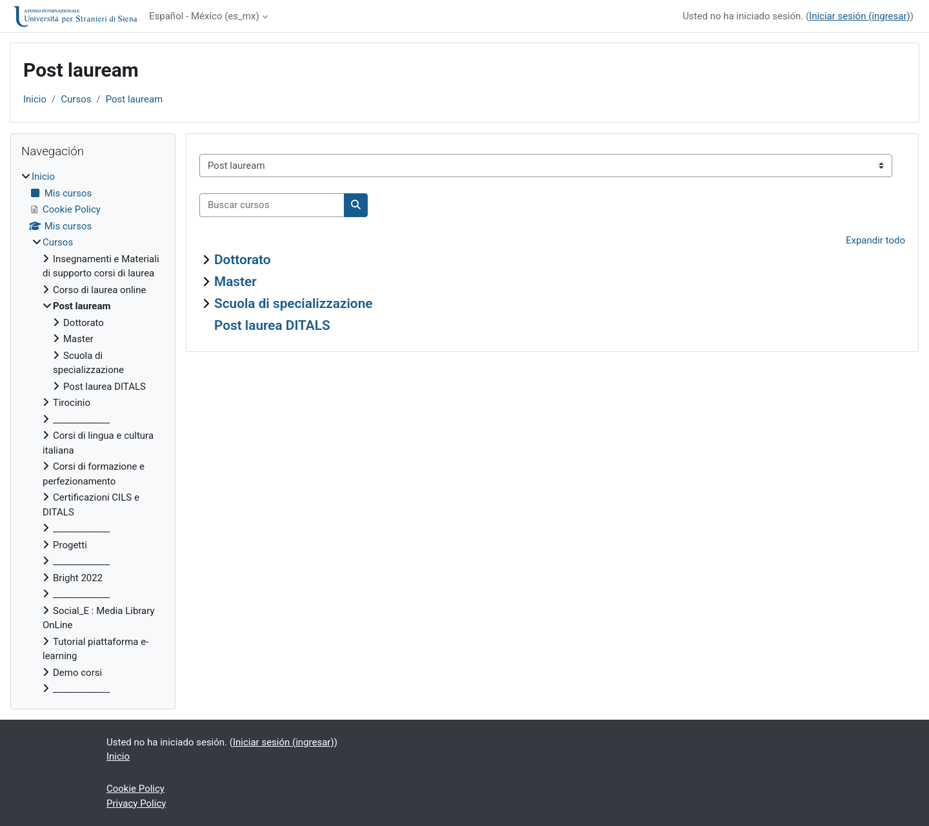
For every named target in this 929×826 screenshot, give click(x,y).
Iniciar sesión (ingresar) (859, 16)
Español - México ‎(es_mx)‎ (204, 16)
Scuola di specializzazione (293, 303)
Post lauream (134, 99)
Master (235, 281)
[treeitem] (93, 432)
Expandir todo (875, 240)
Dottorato (242, 259)
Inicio (34, 99)
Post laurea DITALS (272, 325)
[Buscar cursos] (272, 205)
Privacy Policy (136, 803)
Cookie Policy (135, 788)
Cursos (76, 99)
